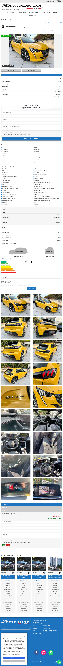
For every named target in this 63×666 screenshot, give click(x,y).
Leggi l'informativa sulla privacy (38, 661)
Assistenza (31, 12)
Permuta (11, 70)
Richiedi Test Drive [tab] (7, 510)
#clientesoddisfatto (52, 12)
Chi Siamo (37, 12)
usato (53, 22)
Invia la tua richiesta (31, 139)
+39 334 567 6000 (46, 628)
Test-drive (31, 70)
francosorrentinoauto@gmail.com (50, 630)
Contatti (44, 12)
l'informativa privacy (15, 132)
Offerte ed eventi (23, 12)
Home (7, 12)
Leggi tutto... (31, 288)
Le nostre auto (13, 12)
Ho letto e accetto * (12, 132)
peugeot (57, 22)
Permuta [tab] (4, 507)
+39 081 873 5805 (54, 518)
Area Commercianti (50, 1)
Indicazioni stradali (37, 633)
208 (61, 22)
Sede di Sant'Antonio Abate (40, 620)
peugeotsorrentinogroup (9, 628)
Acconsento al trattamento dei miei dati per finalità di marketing (17, 134)
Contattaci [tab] (5, 504)
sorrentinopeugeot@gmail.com (49, 631)
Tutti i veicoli (48, 22)
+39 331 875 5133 (46, 627)
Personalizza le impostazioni (14, 660)
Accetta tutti (14, 657)
